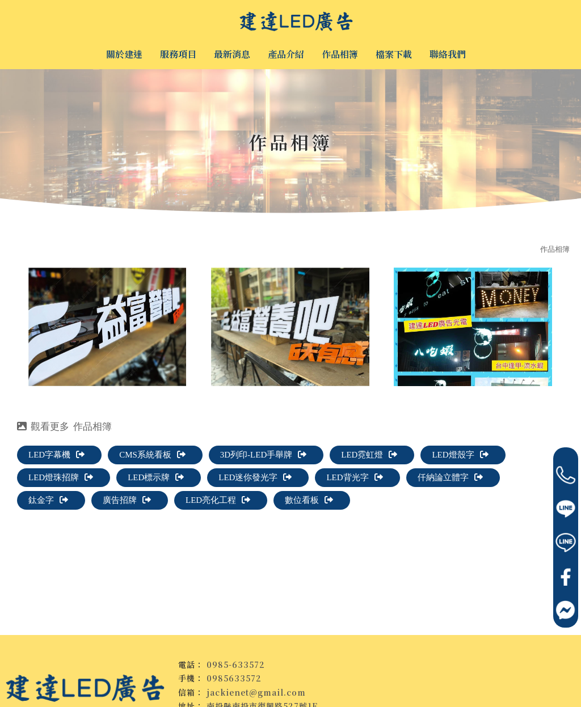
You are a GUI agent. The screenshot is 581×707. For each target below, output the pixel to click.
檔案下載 (394, 54)
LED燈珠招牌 (60, 477)
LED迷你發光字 (255, 477)
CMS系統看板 (152, 454)
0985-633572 (236, 664)
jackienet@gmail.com (256, 692)
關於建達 (124, 54)
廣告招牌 (127, 500)
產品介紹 (286, 54)
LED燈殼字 (460, 454)
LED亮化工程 (218, 500)
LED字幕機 (56, 454)
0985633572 (234, 678)
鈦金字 (48, 500)
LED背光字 (355, 477)
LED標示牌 (156, 477)
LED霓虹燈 (369, 454)
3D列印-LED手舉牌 (263, 454)
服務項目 (178, 54)
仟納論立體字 (450, 477)
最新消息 (232, 54)
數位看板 (309, 500)
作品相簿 (340, 54)
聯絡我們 (448, 54)
